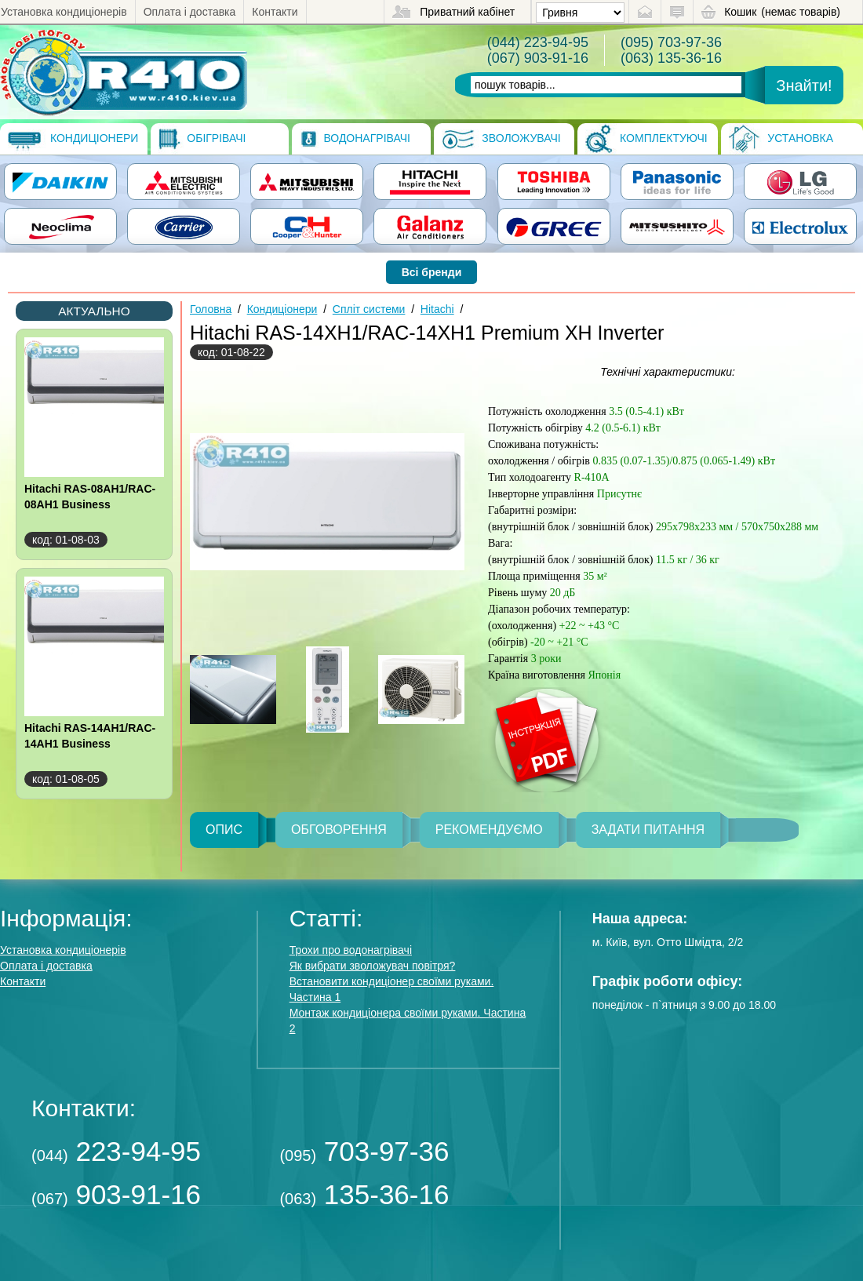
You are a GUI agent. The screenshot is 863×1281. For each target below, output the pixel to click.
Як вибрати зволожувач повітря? (372, 965)
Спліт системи (369, 309)
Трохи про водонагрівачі (350, 950)
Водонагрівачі (355, 139)
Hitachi (437, 309)
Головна (210, 309)
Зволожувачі (501, 139)
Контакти (274, 11)
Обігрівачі (202, 139)
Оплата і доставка (190, 11)
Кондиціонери (73, 139)
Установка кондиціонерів (64, 11)
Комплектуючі (646, 139)
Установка (781, 139)
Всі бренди (432, 272)
